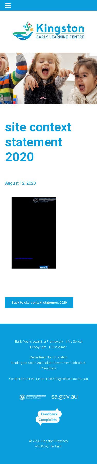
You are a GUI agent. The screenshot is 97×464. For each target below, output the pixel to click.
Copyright (39, 347)
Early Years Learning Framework (39, 341)
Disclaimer (59, 347)
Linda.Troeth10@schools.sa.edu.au (62, 379)
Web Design (42, 446)
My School (75, 341)
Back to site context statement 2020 (39, 302)
